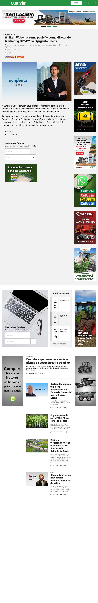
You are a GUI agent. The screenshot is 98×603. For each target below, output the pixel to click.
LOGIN (87, 3)
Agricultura (29, 356)
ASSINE (76, 3)
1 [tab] (43, 26)
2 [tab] (49, 26)
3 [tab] (55, 26)
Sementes (13, 34)
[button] (3, 3)
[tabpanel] (49, 17)
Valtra (52, 472)
